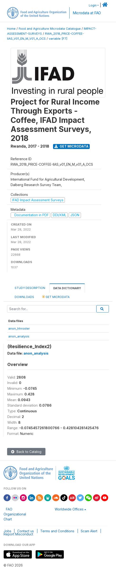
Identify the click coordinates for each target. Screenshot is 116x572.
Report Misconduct (18, 534)
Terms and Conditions (57, 531)
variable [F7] (58, 38)
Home (11, 28)
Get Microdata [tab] (56, 297)
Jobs (7, 531)
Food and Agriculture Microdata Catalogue (50, 28)
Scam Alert (89, 531)
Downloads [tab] (24, 297)
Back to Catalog (26, 452)
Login (93, 5)
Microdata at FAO (87, 13)
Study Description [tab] (30, 288)
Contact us (25, 531)
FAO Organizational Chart (15, 514)
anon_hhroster (19, 328)
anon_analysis (18, 336)
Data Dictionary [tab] (67, 288)
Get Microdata (71, 146)
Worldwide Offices (69, 509)
